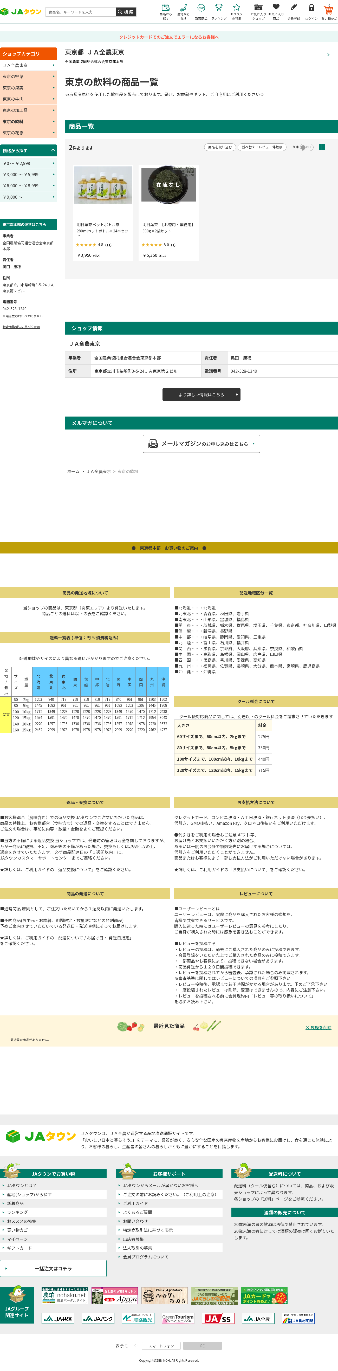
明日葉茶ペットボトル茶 (98, 224)
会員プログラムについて (146, 1257)
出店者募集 (133, 1239)
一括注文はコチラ (53, 1268)
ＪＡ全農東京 (98, 471)
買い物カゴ (17, 1230)
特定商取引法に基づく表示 (21, 326)
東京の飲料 (128, 471)
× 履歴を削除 (319, 1027)
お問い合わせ (135, 1221)
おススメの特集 (21, 1221)
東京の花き (13, 132)
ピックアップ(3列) (331, 147)
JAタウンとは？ (22, 1185)
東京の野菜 (13, 76)
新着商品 (15, 1203)
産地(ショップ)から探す (29, 1194)
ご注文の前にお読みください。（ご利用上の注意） (171, 1194)
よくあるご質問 (137, 1212)
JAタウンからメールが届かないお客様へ (160, 1185)
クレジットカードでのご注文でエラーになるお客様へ (169, 37)
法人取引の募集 (137, 1248)
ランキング (17, 1212)
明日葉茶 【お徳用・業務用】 (168, 224)
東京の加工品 (15, 110)
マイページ (17, 1239)
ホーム (73, 471)
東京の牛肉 (13, 99)
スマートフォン (161, 1345)
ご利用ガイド (135, 1203)
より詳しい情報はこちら (201, 394)
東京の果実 (13, 88)
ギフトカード (19, 1248)
